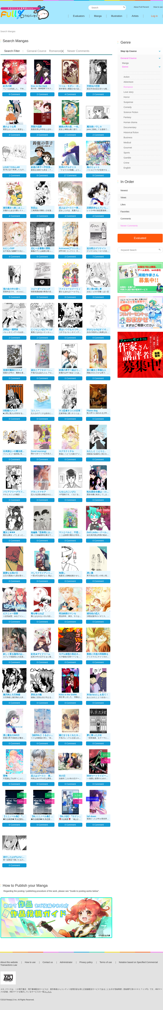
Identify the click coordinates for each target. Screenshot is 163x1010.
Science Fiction (131, 112)
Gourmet (128, 147)
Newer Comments (129, 225)
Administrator (66, 962)
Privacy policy (86, 962)
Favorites (125, 211)
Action (127, 77)
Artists (135, 16)
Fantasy (127, 117)
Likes (123, 204)
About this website (9, 962)
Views (123, 197)
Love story (129, 92)
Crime (126, 163)
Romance (128, 87)
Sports (127, 152)
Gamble (127, 157)
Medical (127, 142)
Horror (127, 97)
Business (128, 137)
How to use (30, 962)
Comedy (128, 107)
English (127, 168)
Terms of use (106, 962)
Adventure (128, 82)
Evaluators (79, 16)
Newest (124, 190)
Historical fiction (131, 132)
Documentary (130, 127)
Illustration (116, 16)
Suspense (128, 102)
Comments (126, 218)
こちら (49, 992)
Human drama (130, 122)
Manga (98, 16)
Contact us (48, 962)
